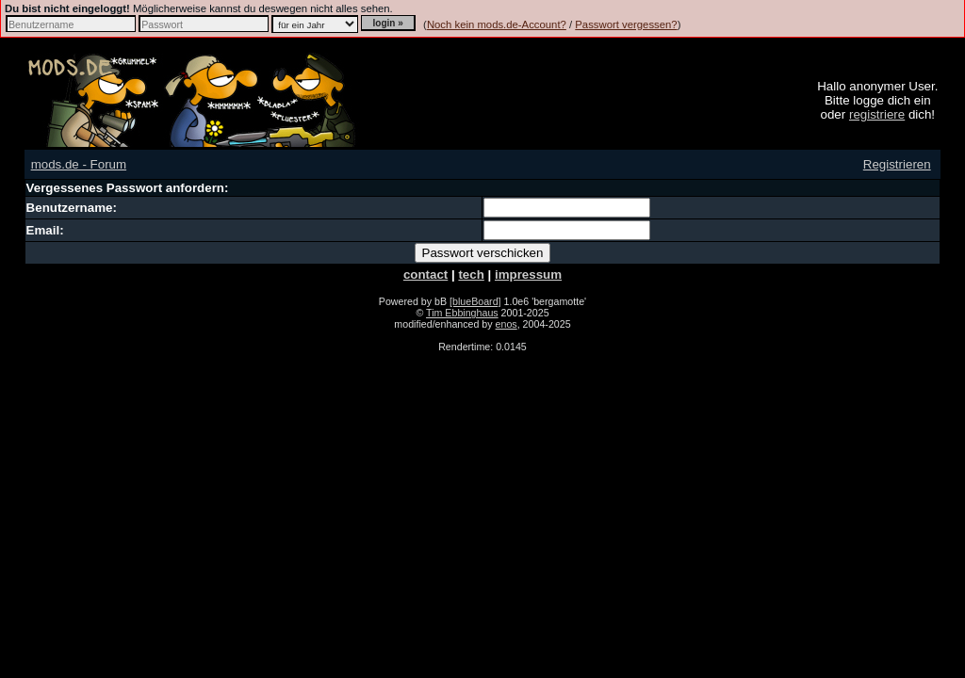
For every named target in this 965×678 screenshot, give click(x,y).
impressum (528, 274)
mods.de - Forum (78, 164)
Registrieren (897, 164)
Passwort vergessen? (626, 24)
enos (506, 324)
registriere (877, 114)
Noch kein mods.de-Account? (496, 24)
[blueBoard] (475, 301)
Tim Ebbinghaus (462, 312)
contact (425, 274)
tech (470, 274)
